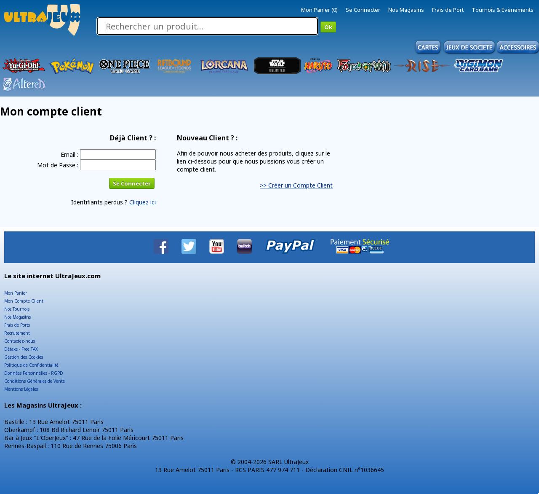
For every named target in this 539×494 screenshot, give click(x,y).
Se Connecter (363, 9)
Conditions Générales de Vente (34, 381)
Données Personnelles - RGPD (33, 373)
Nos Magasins (406, 9)
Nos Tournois (16, 309)
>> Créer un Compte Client (296, 185)
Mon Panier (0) (319, 9)
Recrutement (17, 333)
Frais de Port (448, 9)
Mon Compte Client (23, 301)
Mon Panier (15, 293)
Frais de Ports (17, 325)
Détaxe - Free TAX (21, 349)
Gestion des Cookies (23, 357)
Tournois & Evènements (503, 9)
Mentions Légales (21, 389)
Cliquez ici (142, 202)
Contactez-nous (19, 341)
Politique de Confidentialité (31, 365)
